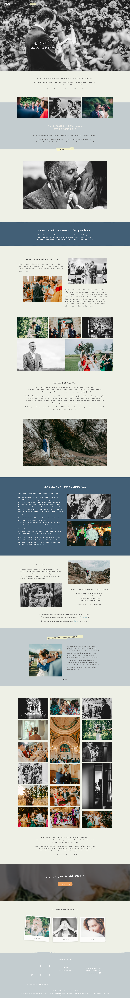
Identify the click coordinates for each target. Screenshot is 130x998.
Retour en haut (65, 959)
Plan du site (90, 973)
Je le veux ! (65, 884)
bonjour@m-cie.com (65, 970)
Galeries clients (90, 968)
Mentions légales (90, 971)
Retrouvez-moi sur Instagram (38, 984)
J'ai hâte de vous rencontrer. (65, 854)
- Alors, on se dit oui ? (65, 876)
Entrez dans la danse (41, 45)
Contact (65, 967)
